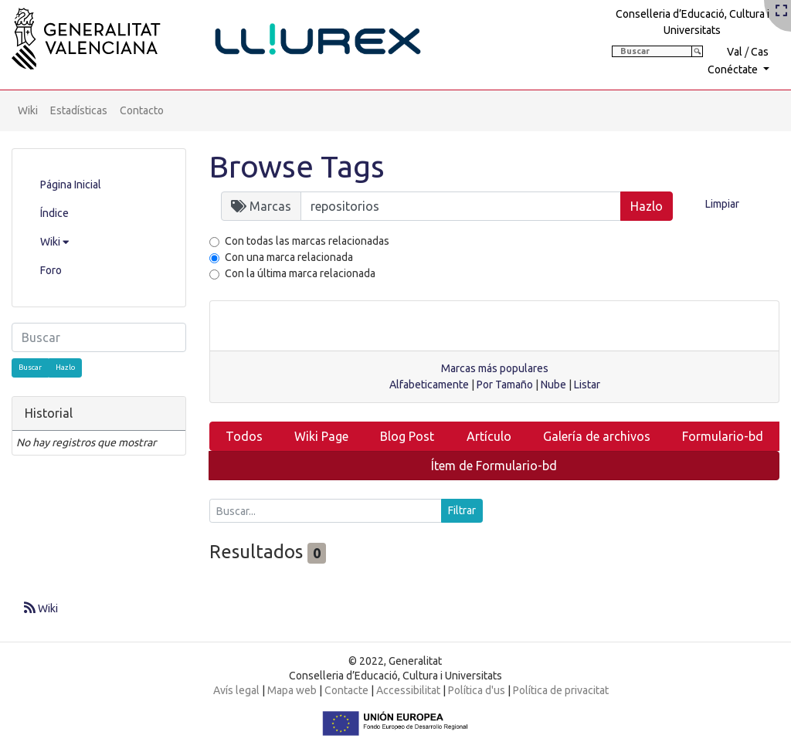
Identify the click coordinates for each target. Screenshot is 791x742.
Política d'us (476, 690)
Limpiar (722, 204)
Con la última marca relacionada (300, 273)
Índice (54, 213)
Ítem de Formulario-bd (494, 466)
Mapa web (292, 690)
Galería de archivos (596, 436)
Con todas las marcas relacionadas (307, 241)
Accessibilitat (408, 690)
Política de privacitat (561, 690)
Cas (760, 52)
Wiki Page (321, 436)
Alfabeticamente (429, 384)
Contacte (346, 690)
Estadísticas (78, 110)
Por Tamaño (505, 384)
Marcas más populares (494, 368)
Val (734, 52)
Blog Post (407, 436)
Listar (587, 384)
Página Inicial (70, 184)
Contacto (142, 110)
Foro (51, 270)
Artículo (489, 436)
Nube (553, 384)
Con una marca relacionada (289, 257)
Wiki (28, 110)
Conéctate (734, 69)
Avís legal (236, 690)
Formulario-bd (722, 436)
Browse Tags (297, 166)
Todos (244, 436)
